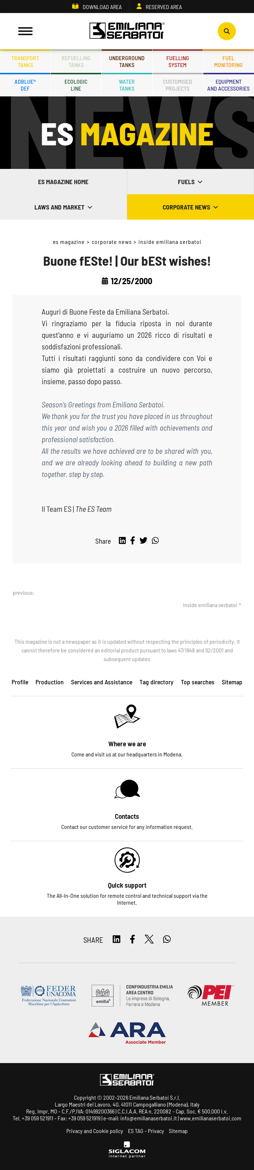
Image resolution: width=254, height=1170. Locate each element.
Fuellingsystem (177, 61)
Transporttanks (25, 61)
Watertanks (127, 85)
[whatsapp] (155, 540)
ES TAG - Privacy (146, 1130)
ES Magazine (69, 241)
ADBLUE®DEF (25, 85)
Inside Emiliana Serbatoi (169, 241)
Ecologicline (75, 85)
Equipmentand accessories (228, 85)
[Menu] (25, 31)
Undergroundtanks (127, 61)
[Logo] (127, 31)
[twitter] (143, 540)
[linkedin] (122, 540)
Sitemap (178, 1130)
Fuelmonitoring (228, 61)
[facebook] (132, 540)
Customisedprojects (177, 85)
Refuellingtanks (76, 61)
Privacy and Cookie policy (94, 1130)
